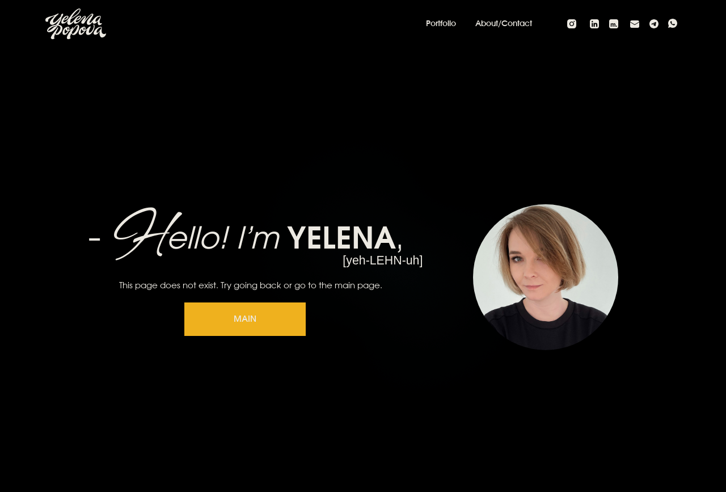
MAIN (245, 319)
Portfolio (441, 24)
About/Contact (503, 24)
